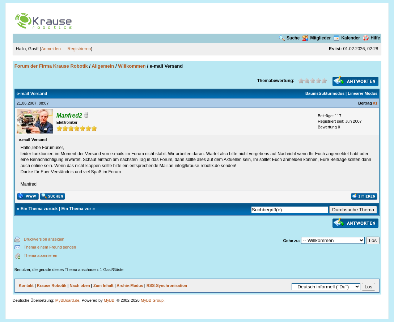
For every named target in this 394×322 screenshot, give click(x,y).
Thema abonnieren (40, 255)
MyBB (109, 300)
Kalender (347, 38)
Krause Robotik (51, 285)
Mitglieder (316, 38)
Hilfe (371, 38)
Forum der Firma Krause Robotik (51, 66)
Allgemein (103, 66)
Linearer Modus (362, 93)
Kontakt (26, 285)
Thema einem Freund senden (50, 247)
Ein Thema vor (77, 208)
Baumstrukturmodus (324, 93)
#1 (375, 103)
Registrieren (79, 48)
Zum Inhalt (103, 285)
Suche (289, 38)
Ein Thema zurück (39, 208)
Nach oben (79, 285)
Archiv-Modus (129, 285)
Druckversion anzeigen (44, 239)
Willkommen (131, 66)
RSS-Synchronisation (167, 285)
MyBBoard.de (67, 300)
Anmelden (51, 48)
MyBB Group (152, 300)
